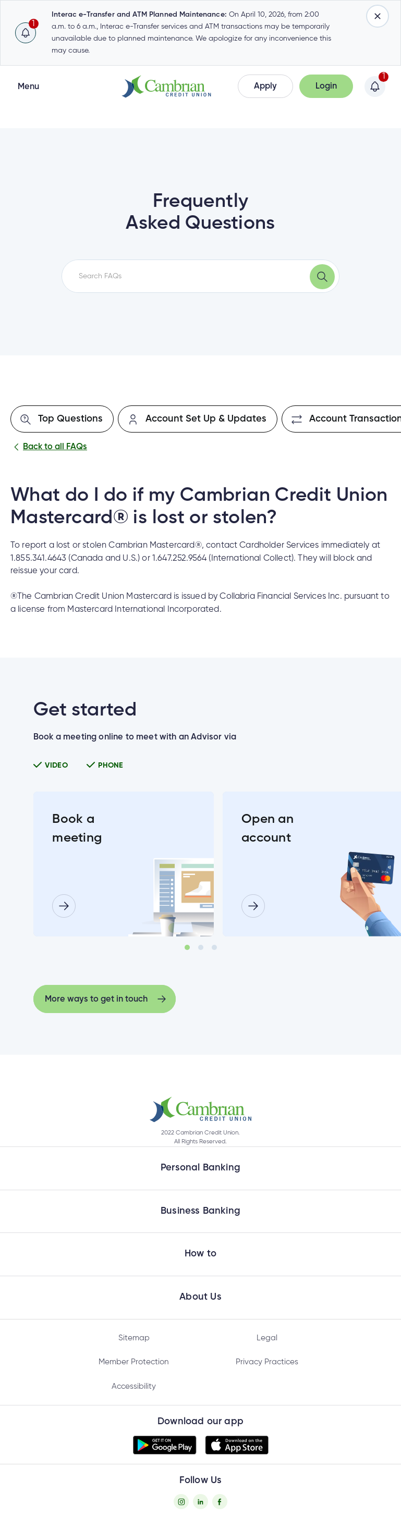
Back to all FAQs (48, 447)
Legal (267, 1338)
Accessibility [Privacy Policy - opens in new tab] (134, 1386)
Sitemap (134, 1338)
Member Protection (134, 1362)
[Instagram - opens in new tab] (181, 1501)
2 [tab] (200, 947)
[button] (265, 86)
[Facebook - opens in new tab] (219, 1501)
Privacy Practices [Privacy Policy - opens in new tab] (267, 1362)
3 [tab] (214, 947)
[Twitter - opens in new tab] (200, 1501)
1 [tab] (187, 947)
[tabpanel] (123, 864)
